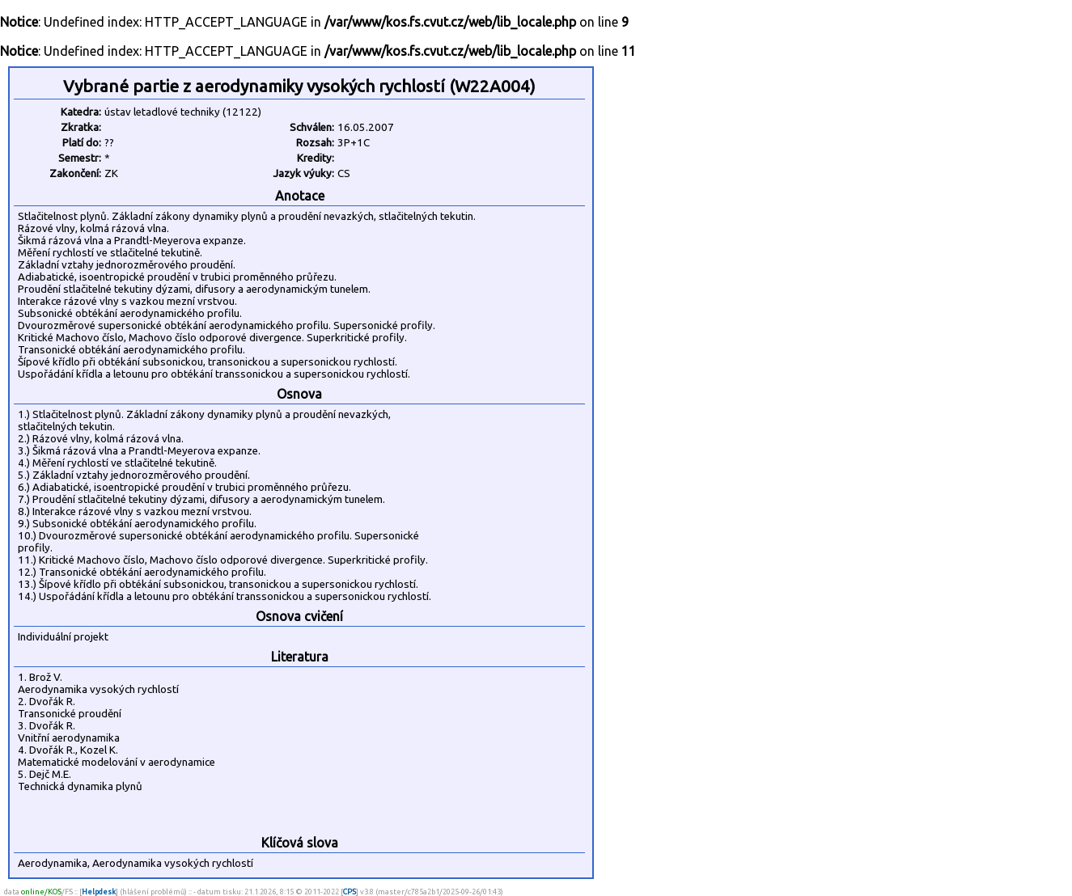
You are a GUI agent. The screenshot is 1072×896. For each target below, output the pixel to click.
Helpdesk (99, 891)
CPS (349, 891)
